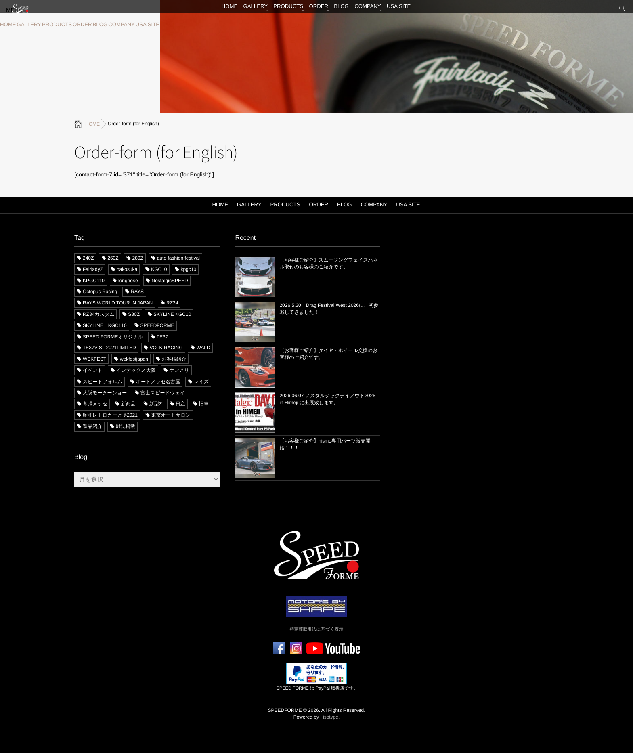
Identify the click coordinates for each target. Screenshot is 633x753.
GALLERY (26, 24)
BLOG (91, 24)
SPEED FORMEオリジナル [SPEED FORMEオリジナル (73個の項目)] (113, 336)
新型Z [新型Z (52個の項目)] (155, 404)
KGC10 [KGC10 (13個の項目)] (159, 269)
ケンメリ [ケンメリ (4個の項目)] (179, 370)
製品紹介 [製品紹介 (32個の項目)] (92, 426)
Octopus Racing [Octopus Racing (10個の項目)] (100, 291)
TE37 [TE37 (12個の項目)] (162, 336)
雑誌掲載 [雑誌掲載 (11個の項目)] (125, 426)
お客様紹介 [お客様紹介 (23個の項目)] (174, 359)
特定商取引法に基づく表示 (317, 629)
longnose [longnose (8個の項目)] (128, 280)
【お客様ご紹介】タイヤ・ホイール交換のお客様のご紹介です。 (328, 353)
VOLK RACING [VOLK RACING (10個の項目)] (166, 347)
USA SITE (135, 24)
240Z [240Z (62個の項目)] (88, 257)
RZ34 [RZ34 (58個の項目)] (172, 303)
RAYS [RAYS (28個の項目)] (137, 291)
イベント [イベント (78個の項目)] (93, 370)
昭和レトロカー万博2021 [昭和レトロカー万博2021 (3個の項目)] (110, 415)
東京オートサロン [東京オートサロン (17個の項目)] (171, 415)
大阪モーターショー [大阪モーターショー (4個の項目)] (105, 392)
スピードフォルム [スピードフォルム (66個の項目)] (102, 381)
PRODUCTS (51, 24)
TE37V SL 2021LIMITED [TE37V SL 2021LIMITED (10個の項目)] (109, 347)
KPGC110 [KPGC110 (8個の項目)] (94, 280)
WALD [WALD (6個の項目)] (203, 347)
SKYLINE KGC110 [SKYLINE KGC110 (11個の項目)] (105, 325)
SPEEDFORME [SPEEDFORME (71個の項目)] (157, 325)
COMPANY (111, 24)
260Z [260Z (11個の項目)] (112, 257)
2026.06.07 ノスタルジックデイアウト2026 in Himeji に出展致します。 (327, 398)
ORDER (75, 24)
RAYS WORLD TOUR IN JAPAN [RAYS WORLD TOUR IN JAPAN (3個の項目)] (118, 303)
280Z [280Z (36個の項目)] (137, 257)
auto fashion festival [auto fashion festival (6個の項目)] (178, 257)
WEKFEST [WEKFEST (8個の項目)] (94, 359)
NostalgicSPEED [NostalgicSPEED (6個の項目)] (170, 280)
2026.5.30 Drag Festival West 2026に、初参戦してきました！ (328, 308)
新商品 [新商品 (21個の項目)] (128, 404)
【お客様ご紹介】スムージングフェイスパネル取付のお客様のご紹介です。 (328, 263)
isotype (330, 716)
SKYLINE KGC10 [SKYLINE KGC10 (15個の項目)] (172, 314)
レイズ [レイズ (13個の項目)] (201, 381)
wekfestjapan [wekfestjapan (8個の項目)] (134, 359)
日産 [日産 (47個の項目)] (180, 404)
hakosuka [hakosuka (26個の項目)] (127, 269)
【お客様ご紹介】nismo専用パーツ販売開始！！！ (324, 444)
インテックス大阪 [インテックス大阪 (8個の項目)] (136, 370)
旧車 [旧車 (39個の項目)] (204, 404)
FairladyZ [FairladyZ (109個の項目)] (93, 269)
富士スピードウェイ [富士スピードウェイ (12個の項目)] (162, 392)
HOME (7, 24)
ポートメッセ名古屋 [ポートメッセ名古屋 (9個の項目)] (158, 381)
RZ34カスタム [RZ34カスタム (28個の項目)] (98, 314)
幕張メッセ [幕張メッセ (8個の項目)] (95, 404)
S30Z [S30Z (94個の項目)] (134, 314)
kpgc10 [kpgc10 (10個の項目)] (188, 269)
